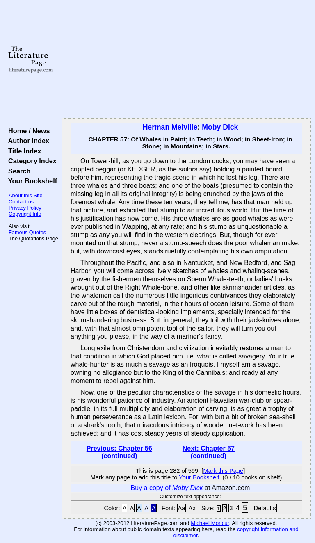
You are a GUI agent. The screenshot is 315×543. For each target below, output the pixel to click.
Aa (181, 508)
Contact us (21, 201)
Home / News (27, 131)
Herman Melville (170, 127)
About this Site (26, 195)
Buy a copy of (167, 487)
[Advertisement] (186, 59)
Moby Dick (220, 127)
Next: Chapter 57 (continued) (209, 452)
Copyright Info (25, 214)
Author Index (27, 140)
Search (17, 171)
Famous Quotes (27, 232)
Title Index (23, 151)
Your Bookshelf (31, 181)
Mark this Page (223, 471)
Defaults (265, 508)
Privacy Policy (25, 208)
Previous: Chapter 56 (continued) (119, 452)
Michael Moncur (210, 523)
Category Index (31, 160)
